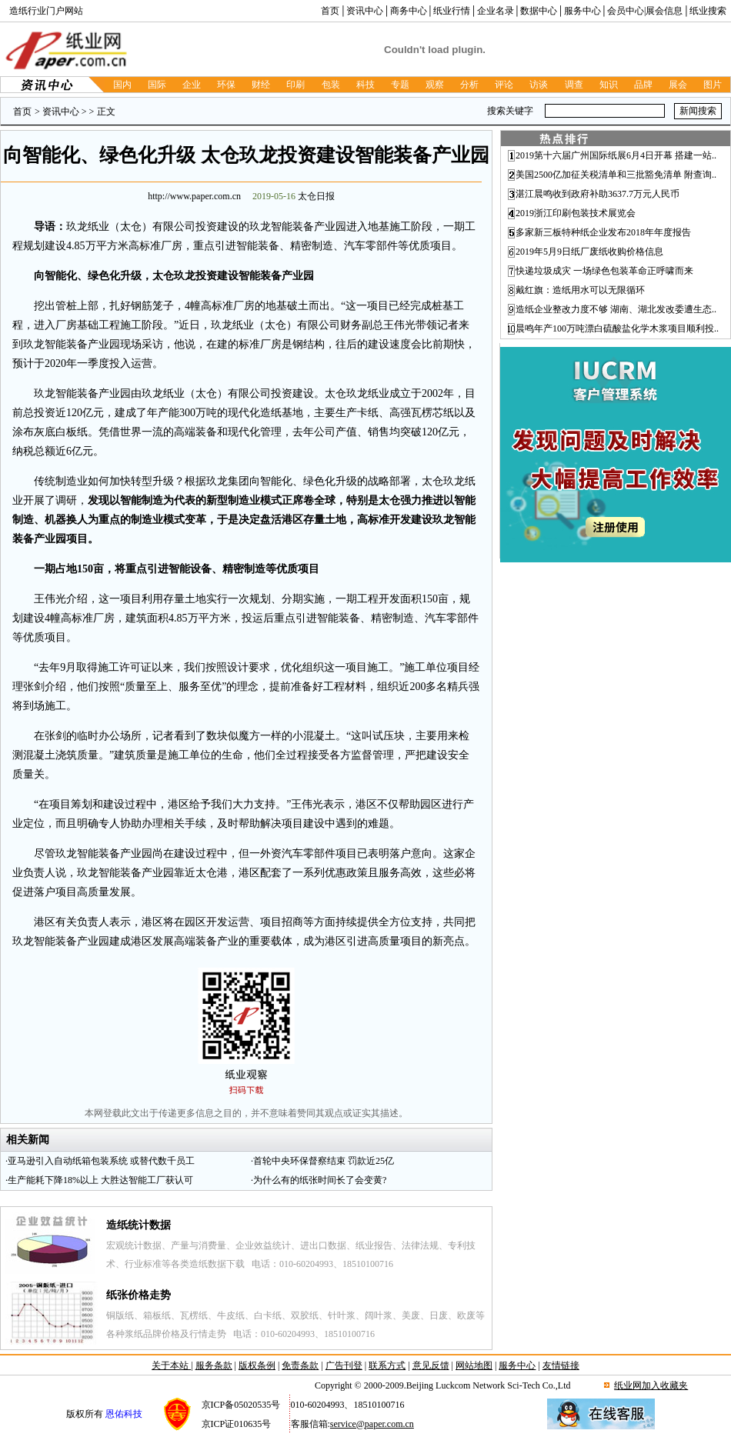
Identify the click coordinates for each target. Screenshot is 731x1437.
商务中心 (408, 10)
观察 (435, 84)
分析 (469, 84)
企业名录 (495, 10)
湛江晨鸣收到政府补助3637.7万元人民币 (597, 193)
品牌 (643, 84)
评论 (504, 84)
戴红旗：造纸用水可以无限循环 (580, 290)
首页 (330, 10)
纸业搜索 (707, 10)
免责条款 (300, 1365)
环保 (226, 84)
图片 (712, 84)
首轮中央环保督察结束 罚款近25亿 (323, 1160)
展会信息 (664, 10)
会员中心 (625, 10)
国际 (157, 84)
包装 (331, 84)
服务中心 (582, 10)
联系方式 (387, 1365)
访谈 (538, 84)
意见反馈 (430, 1365)
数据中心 (538, 10)
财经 (261, 84)
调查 (574, 84)
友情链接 (560, 1365)
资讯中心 (364, 10)
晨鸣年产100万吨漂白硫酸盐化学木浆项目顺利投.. (617, 328)
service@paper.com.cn (372, 1424)
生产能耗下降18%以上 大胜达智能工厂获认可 (100, 1180)
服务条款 (213, 1365)
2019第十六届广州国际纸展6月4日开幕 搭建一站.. (616, 155)
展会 (678, 84)
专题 (400, 84)
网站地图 (474, 1365)
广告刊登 (343, 1365)
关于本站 (171, 1365)
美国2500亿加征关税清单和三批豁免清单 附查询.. (616, 174)
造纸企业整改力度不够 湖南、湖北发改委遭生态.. (616, 309)
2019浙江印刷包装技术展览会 (576, 213)
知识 (608, 84)
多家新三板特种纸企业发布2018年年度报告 (603, 232)
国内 (122, 84)
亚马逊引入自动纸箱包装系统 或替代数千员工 (101, 1160)
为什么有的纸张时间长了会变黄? (319, 1180)
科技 (365, 84)
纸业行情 (451, 10)
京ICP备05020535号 (241, 1404)
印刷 (295, 84)
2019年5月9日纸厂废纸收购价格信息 (589, 251)
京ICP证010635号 (237, 1424)
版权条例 (257, 1365)
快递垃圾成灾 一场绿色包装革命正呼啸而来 (604, 270)
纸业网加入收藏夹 (651, 1385)
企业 (191, 84)
